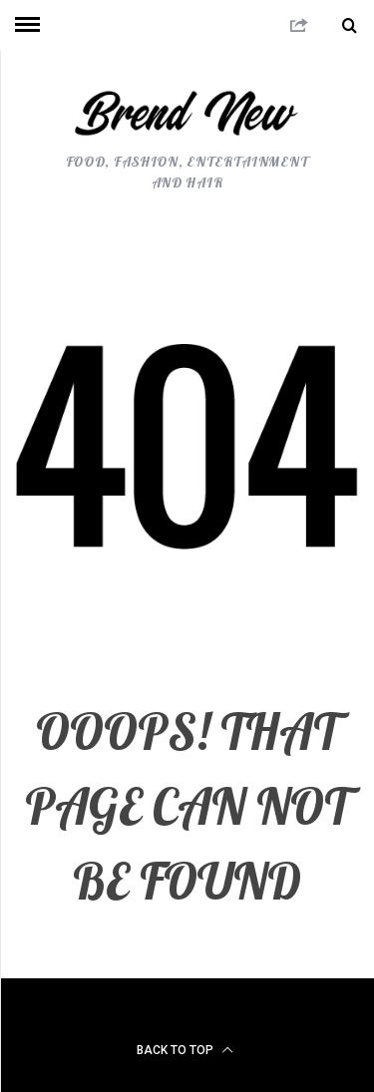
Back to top (185, 1050)
